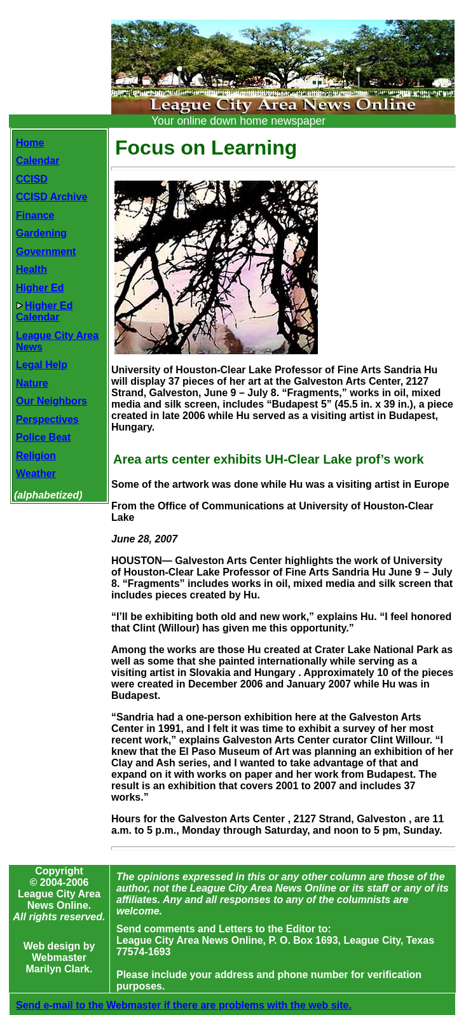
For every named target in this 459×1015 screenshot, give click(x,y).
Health (31, 269)
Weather (36, 473)
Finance (35, 215)
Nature (32, 383)
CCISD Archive (51, 196)
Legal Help (41, 364)
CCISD (32, 179)
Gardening (41, 233)
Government (46, 251)
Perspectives (47, 419)
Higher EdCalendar (44, 311)
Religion (36, 455)
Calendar (37, 160)
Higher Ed (40, 287)
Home (30, 142)
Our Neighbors (51, 401)
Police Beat (43, 437)
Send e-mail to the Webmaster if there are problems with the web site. (184, 1005)
